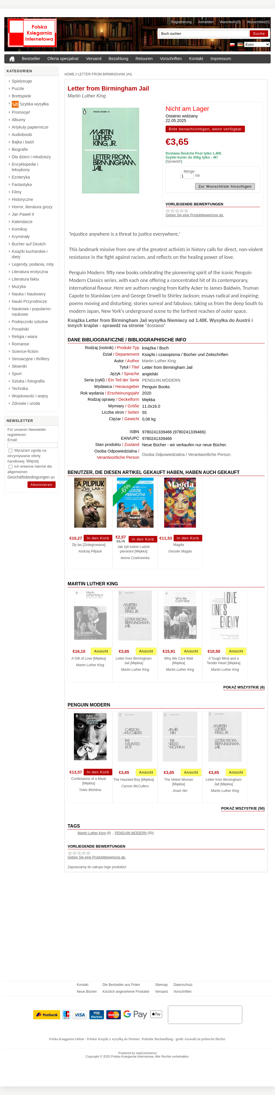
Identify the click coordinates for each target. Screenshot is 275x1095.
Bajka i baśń (23, 142)
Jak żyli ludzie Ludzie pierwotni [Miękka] (133, 549)
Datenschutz (182, 985)
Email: (12, 440)
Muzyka (19, 286)
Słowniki (19, 366)
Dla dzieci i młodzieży (31, 157)
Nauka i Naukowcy (29, 294)
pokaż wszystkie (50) (243, 808)
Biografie (20, 149)
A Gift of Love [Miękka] (88, 658)
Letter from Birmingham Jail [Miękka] (134, 660)
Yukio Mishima (90, 790)
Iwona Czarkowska (135, 558)
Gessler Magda (180, 551)
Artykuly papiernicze (30, 127)
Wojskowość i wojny (30, 396)
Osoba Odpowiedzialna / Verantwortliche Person (186, 454)
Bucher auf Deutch (29, 244)
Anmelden (205, 22)
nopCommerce (146, 1053)
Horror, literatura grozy (32, 207)
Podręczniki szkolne (30, 321)
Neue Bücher (87, 992)
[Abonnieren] (42, 484)
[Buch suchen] (204, 33)
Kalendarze (22, 221)
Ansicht (101, 651)
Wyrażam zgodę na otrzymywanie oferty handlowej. (26, 455)
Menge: (189, 171)
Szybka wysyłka (30, 104)
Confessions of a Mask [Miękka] (88, 781)
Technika (20, 388)
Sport (16, 373)
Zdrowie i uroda (26, 403)
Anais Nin (180, 791)
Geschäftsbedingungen (28, 477)
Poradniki (20, 329)
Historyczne (22, 199)
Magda (178, 545)
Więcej (32, 461)
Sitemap (161, 985)
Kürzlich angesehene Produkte (126, 992)
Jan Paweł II (23, 214)
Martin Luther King (87, 95)
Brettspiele (21, 96)
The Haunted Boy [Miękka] (133, 780)
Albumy (18, 119)
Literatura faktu (25, 279)
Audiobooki (22, 134)
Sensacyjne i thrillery (30, 359)
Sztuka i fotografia (28, 381)
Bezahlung (118, 58)
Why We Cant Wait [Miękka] (178, 660)
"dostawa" (155, 325)
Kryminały (21, 236)
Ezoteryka (21, 177)
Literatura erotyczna (30, 271)
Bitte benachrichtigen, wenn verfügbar (205, 129)
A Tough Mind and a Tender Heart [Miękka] (223, 660)
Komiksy (19, 229)
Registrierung (181, 22)
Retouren (144, 58)
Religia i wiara (24, 336)
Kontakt (196, 58)
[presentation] (205, 1014)
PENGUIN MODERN (161, 380)
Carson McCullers (135, 786)
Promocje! (21, 112)
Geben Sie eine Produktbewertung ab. (195, 215)
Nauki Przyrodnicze (29, 301)
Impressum (221, 58)
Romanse (20, 344)
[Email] (32, 445)
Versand (93, 58)
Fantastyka (22, 184)
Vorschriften (171, 58)
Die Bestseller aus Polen (121, 985)
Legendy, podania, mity (33, 264)
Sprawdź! (174, 161)
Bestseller (31, 58)
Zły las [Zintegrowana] (88, 545)
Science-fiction (25, 351)
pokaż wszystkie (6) (244, 687)
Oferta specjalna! (63, 58)
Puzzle (18, 88)
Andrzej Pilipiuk (90, 551)
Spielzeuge (22, 81)
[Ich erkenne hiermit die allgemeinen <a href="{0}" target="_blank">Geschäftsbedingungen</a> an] (10, 467)
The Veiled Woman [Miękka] (178, 782)
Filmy (16, 192)
